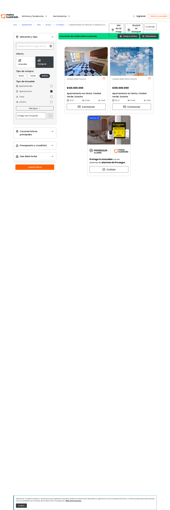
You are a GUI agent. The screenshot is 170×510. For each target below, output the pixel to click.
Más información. (74, 501)
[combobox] (32, 34)
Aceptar (21, 505)
